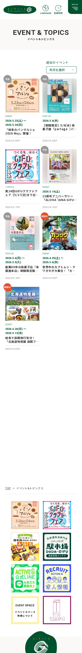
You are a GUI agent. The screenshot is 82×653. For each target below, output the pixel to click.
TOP (8, 488)
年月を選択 (57, 70)
